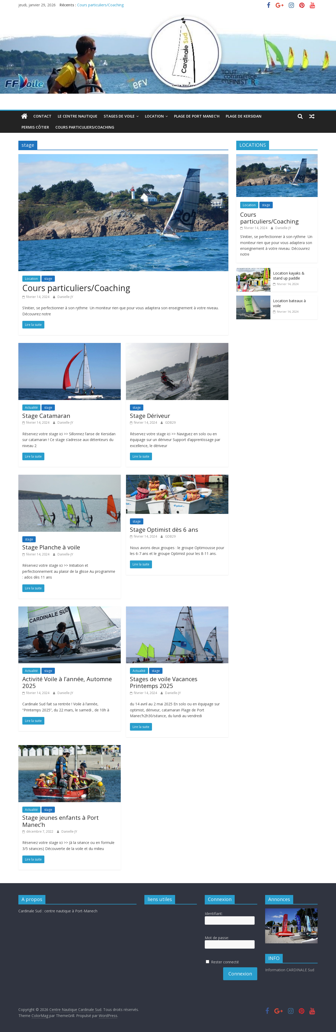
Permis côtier (35, 127)
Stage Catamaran (46, 415)
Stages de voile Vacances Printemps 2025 (163, 682)
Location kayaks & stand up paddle (288, 276)
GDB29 (170, 422)
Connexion (240, 973)
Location (154, 116)
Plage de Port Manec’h (196, 116)
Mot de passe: (217, 937)
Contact (42, 116)
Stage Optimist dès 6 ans (164, 529)
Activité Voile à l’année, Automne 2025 (67, 682)
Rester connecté (225, 961)
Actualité (31, 407)
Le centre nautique (77, 116)
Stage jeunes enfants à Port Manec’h (60, 820)
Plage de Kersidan (243, 116)
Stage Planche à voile (51, 547)
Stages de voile (119, 116)
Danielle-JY (65, 297)
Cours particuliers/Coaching (100, 4)
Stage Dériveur (150, 415)
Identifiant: (214, 913)
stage (48, 278)
